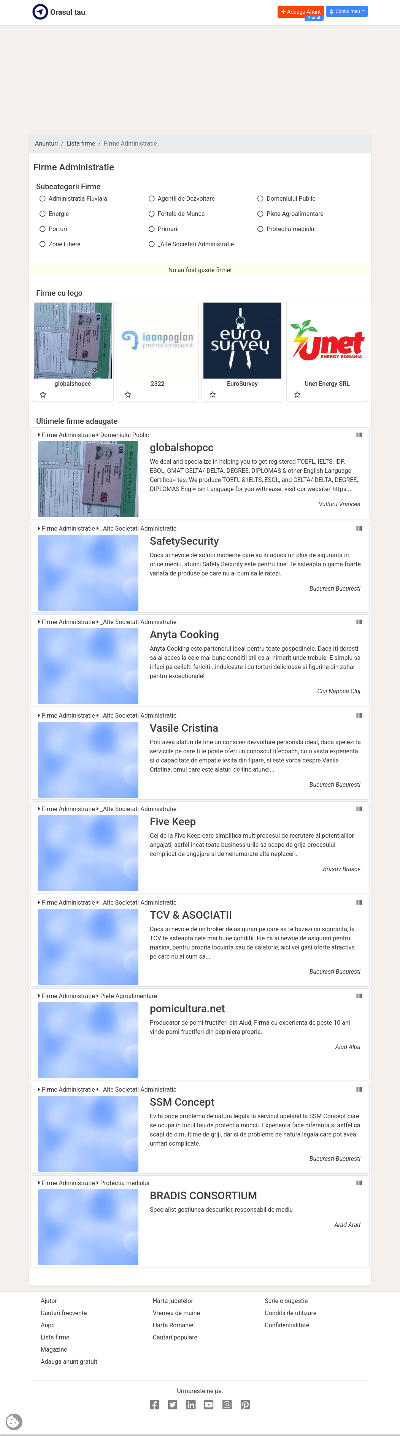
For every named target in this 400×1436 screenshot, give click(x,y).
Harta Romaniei (174, 1325)
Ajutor (49, 1300)
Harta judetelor (173, 1300)
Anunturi (46, 143)
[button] (347, 11)
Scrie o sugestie (286, 1300)
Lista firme (81, 143)
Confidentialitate (287, 1325)
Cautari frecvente (64, 1313)
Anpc (48, 1325)
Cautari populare (175, 1337)
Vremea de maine (176, 1313)
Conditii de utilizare (290, 1313)
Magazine (54, 1349)
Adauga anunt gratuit (69, 1361)
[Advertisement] (200, 80)
